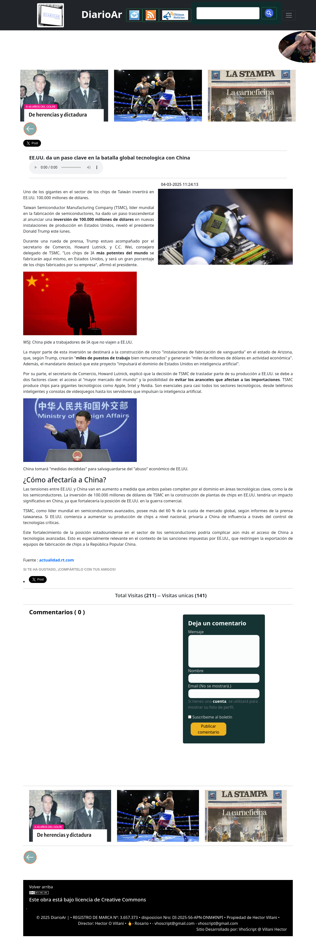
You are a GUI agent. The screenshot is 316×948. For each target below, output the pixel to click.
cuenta (219, 701)
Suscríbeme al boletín (212, 717)
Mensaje (196, 631)
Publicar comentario (208, 729)
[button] (134, 15)
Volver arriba (41, 887)
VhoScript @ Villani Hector (263, 929)
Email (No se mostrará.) (209, 686)
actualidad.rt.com (56, 560)
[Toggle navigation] (289, 15)
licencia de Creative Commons (110, 899)
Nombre (195, 670)
